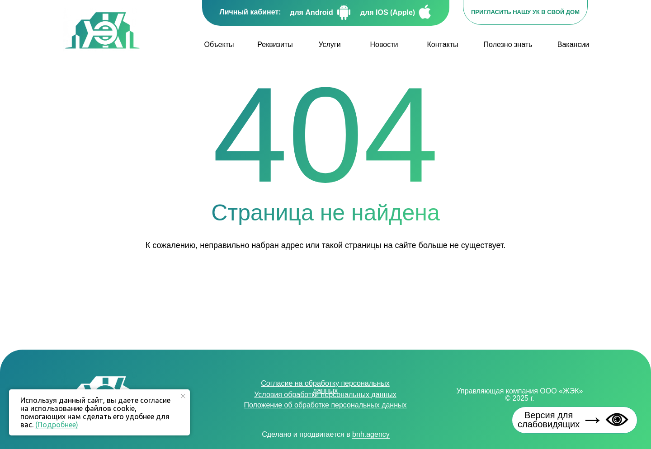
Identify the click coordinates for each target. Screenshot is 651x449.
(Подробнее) (56, 425)
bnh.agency (371, 434)
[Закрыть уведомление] (183, 396)
